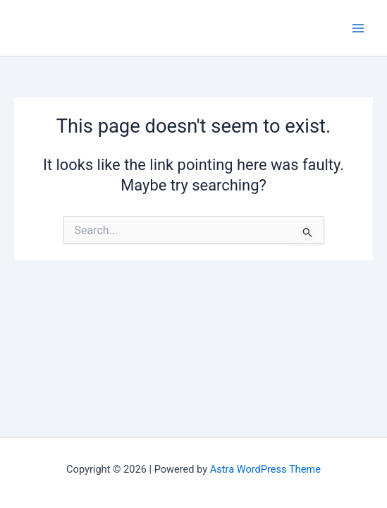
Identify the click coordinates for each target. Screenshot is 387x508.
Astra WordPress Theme (265, 469)
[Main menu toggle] (358, 28)
